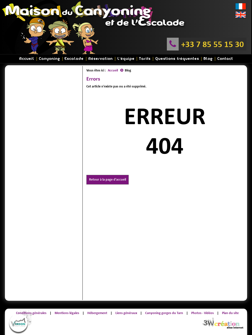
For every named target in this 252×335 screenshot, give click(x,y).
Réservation (100, 58)
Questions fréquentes (177, 58)
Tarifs (145, 58)
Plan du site (230, 313)
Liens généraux (126, 313)
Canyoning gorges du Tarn (164, 313)
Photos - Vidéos (202, 313)
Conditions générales (31, 313)
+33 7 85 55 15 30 (212, 44)
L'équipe (126, 58)
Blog (208, 58)
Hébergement (97, 313)
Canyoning (49, 58)
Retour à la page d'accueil (107, 179)
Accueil (26, 58)
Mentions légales (67, 313)
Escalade (74, 58)
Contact (225, 58)
